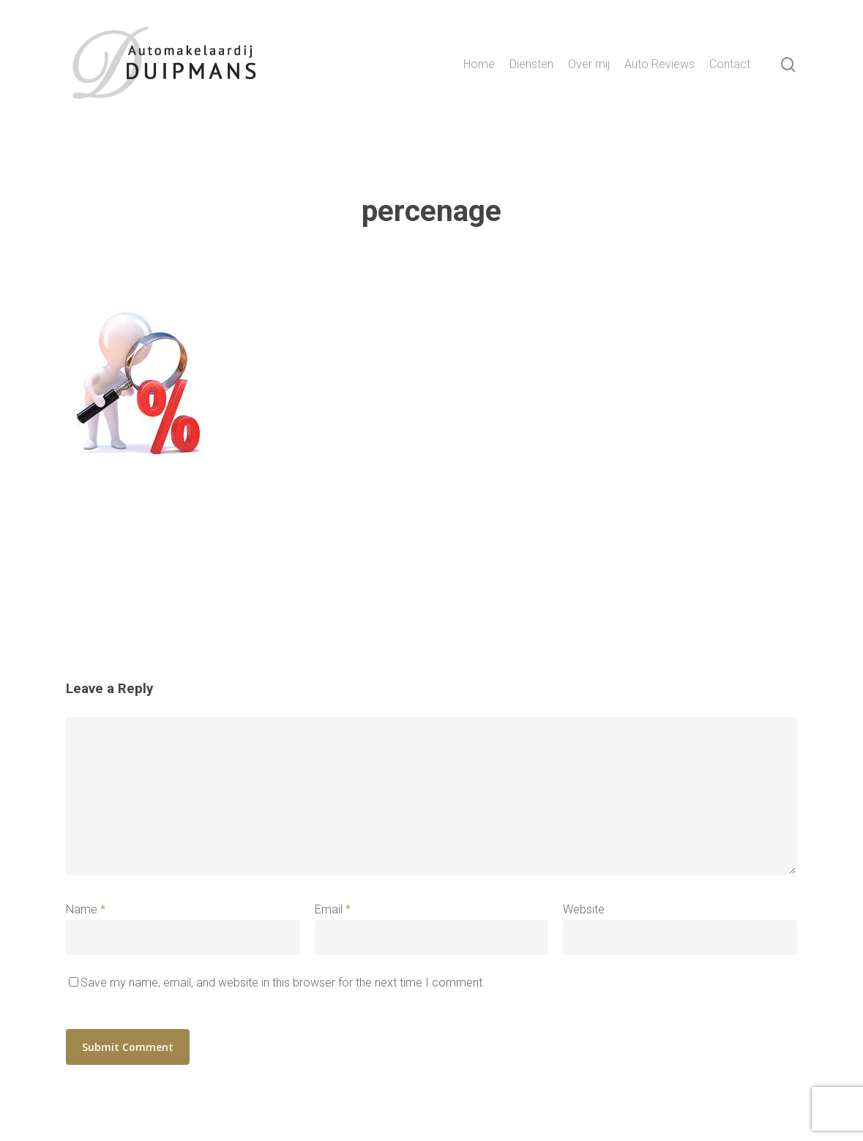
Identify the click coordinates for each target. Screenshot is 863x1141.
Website (584, 909)
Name (85, 909)
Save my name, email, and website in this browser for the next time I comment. (283, 983)
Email (333, 909)
